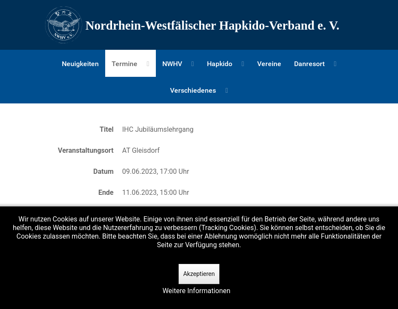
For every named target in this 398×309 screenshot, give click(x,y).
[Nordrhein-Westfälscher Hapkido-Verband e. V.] (199, 25)
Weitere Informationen (196, 291)
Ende (106, 192)
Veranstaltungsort (86, 150)
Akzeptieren (199, 273)
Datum (103, 171)
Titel (106, 129)
